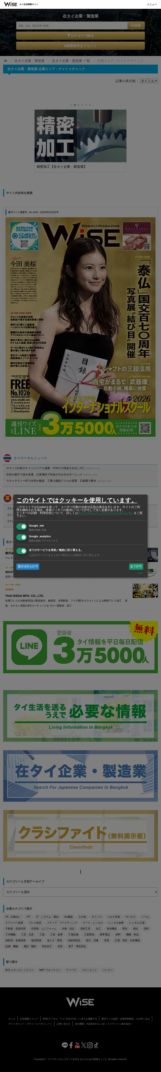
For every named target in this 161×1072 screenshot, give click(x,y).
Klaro (140, 573)
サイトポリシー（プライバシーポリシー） (106, 513)
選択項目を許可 (28, 566)
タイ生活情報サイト (28, 4)
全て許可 (136, 566)
